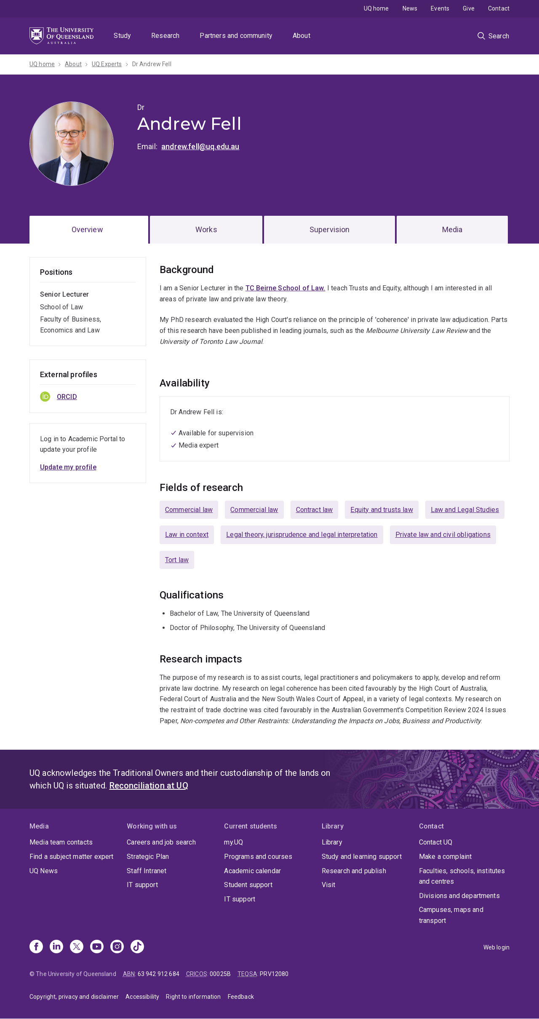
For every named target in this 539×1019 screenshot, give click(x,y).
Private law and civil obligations (443, 535)
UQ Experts (107, 64)
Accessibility (142, 996)
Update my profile (68, 467)
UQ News (43, 871)
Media (452, 229)
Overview (87, 229)
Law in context (186, 535)
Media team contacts (61, 842)
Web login (496, 947)
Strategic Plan (148, 857)
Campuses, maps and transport (451, 915)
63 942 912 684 (158, 974)
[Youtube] (97, 947)
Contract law (314, 510)
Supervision (330, 229)
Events (440, 8)
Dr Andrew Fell (151, 64)
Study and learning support (362, 857)
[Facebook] (36, 947)
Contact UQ (436, 842)
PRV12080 (274, 974)
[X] (76, 947)
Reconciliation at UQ (148, 785)
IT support (142, 885)
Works (206, 229)
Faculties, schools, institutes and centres (462, 876)
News (410, 8)
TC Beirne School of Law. (285, 288)
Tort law (177, 560)
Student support (248, 885)
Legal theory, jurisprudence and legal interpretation (301, 535)
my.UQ (233, 842)
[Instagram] (117, 947)
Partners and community (236, 36)
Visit (329, 885)
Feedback (241, 996)
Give (469, 8)
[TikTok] (137, 947)
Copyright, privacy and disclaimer (74, 996)
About (301, 36)
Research (165, 36)
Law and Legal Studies (465, 510)
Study (122, 36)
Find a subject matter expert (71, 857)
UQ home (376, 8)
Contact (499, 8)
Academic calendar (252, 871)
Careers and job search (161, 842)
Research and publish (354, 871)
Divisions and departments (459, 896)
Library (332, 842)
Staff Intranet (146, 871)
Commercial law (189, 510)
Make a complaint (445, 857)
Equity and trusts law (381, 510)
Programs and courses (258, 857)
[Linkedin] (56, 947)
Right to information (193, 996)
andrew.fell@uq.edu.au (200, 146)
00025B (220, 974)
